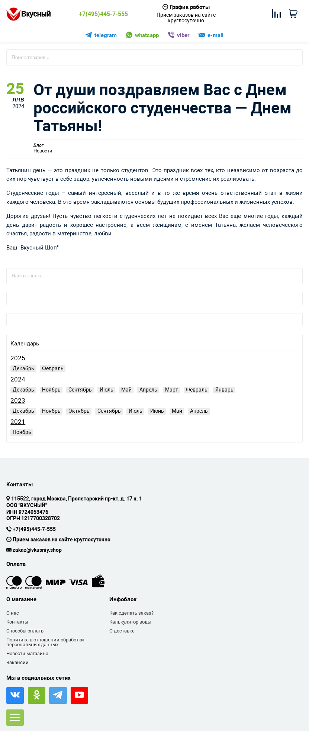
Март (171, 390)
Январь (224, 390)
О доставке (122, 630)
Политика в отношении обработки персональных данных (45, 642)
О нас (12, 613)
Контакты (17, 621)
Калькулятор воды (130, 621)
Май (126, 390)
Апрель (148, 390)
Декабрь (23, 368)
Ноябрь (51, 390)
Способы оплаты (25, 630)
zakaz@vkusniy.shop (37, 550)
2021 (17, 422)
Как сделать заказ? (131, 613)
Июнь (157, 411)
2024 (17, 379)
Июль (106, 390)
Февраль (53, 368)
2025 (17, 358)
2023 (17, 400)
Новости (42, 148)
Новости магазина (27, 653)
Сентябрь (80, 390)
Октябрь (79, 411)
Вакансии (17, 662)
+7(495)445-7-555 (103, 14)
